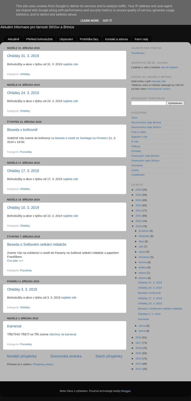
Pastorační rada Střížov (145, 160)
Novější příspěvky (22, 356)
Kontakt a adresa (116, 39)
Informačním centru (158, 88)
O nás (134, 141)
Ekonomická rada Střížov (146, 127)
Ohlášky (25, 74)
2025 (138, 194)
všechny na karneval (62, 334)
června (143, 262)
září (141, 246)
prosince (144, 230)
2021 (138, 215)
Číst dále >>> (15, 260)
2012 (138, 368)
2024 (138, 200)
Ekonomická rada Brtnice (146, 122)
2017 (138, 342)
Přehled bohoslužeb (39, 39)
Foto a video (138, 131)
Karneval (14, 326)
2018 (138, 337)
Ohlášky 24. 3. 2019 (23, 93)
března (143, 277)
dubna (143, 272)
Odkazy (135, 146)
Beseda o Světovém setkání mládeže (36, 244)
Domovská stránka (66, 356)
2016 (138, 347)
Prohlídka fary (89, 39)
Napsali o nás (139, 136)
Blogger (126, 390)
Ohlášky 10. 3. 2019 (23, 208)
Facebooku (138, 53)
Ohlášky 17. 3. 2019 (23, 171)
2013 (138, 363)
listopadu (144, 236)
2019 (138, 226)
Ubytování (66, 39)
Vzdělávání (138, 174)
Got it (107, 20)
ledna (142, 330)
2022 (138, 210)
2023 (138, 205)
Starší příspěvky (109, 356)
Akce (134, 117)
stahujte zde (158, 81)
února (142, 325)
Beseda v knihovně (22, 130)
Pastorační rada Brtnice (145, 155)
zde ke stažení (169, 67)
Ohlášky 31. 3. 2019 (23, 56)
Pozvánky (26, 151)
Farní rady (141, 39)
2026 (138, 189)
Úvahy (135, 170)
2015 (138, 353)
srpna (142, 251)
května (143, 267)
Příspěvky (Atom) (43, 364)
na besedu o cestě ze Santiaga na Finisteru (79, 138)
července (144, 257)
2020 (138, 221)
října (142, 241)
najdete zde (70, 64)
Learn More (90, 20)
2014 (138, 358)
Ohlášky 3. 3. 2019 (22, 289)
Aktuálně (13, 39)
